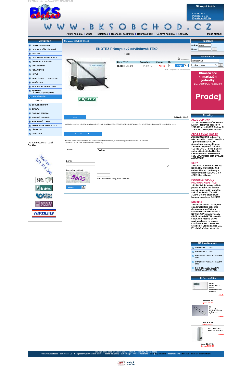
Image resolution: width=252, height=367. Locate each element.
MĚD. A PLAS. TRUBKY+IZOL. (44, 86)
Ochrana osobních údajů (41, 142)
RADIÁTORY (37, 134)
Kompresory (79, 354)
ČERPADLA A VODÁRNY (42, 62)
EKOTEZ (38, 101)
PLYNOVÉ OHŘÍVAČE (41, 117)
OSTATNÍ (35, 109)
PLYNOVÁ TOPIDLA (40, 113)
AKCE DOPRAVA (200, 119)
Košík (208, 18)
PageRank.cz (160, 354)
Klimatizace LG (66, 354)
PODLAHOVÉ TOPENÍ (41, 121)
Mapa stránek (214, 34)
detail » (221, 295)
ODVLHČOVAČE (38, 97)
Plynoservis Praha (140, 354)
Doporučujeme (174, 354)
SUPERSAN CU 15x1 (204, 248)
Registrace (102, 34)
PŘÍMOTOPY (37, 130)
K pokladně (198, 18)
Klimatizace (53, 354)
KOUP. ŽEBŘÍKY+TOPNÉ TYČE (45, 78)
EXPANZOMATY (38, 66)
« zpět (126, 54)
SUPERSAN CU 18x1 (204, 252)
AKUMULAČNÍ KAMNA (41, 45)
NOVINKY (196, 202)
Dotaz (137, 159)
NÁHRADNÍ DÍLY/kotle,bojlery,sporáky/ (43, 92)
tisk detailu (184, 60)
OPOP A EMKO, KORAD (204, 134)
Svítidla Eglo (126, 354)
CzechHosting (151, 352)
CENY (194, 163)
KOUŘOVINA (37, 82)
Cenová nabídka (166, 34)
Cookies (32, 145)
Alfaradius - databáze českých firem (196, 354)
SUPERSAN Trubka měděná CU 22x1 (208, 257)
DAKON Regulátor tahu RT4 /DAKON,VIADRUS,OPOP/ (207, 269)
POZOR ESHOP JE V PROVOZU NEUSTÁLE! (204, 181)
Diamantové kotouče (94, 354)
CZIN (152, 354)
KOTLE (35, 74)
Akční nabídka (74, 34)
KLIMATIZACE (38, 70)
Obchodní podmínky (122, 34)
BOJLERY (36, 53)
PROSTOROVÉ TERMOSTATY (44, 126)
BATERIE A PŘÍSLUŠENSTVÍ (44, 49)
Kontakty (183, 34)
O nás (89, 34)
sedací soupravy (112, 354)
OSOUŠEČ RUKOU (40, 105)
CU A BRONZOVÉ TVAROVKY (44, 58)
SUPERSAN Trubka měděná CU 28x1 (208, 263)
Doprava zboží (145, 34)
